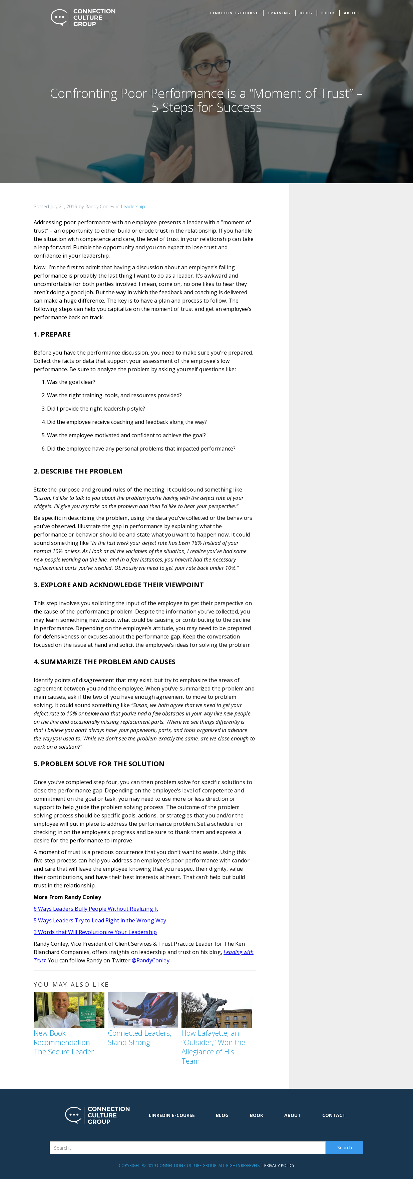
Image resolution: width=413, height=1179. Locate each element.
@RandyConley (150, 960)
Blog (306, 13)
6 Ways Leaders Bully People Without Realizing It (96, 908)
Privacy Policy (279, 1165)
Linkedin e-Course (234, 13)
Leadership (133, 206)
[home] (83, 18)
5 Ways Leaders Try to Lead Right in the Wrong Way (100, 920)
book (328, 13)
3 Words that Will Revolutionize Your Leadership (95, 932)
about (352, 13)
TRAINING (279, 13)
